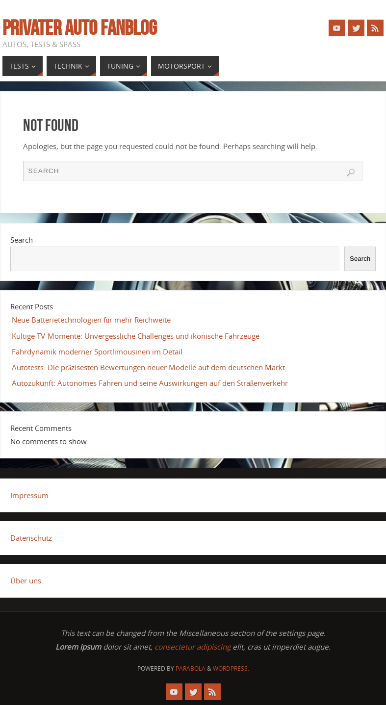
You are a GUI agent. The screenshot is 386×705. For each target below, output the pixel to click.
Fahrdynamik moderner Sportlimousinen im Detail (97, 351)
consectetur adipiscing (192, 647)
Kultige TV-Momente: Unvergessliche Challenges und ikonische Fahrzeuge (135, 336)
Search (21, 240)
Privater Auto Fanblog (79, 27)
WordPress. (231, 668)
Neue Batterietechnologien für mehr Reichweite (91, 320)
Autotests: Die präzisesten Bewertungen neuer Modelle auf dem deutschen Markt (148, 367)
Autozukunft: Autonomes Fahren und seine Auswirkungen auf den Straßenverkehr (150, 383)
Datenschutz (31, 538)
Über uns (25, 580)
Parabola (191, 668)
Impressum (29, 495)
